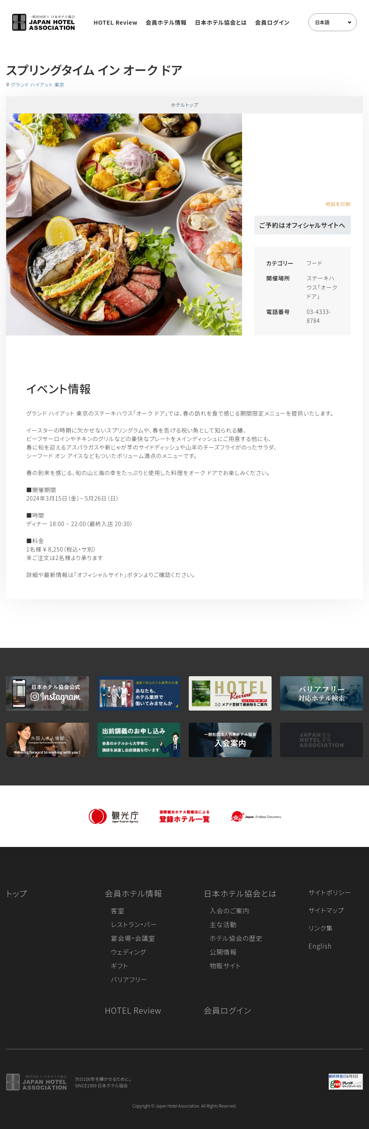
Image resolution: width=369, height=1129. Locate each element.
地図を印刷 (338, 203)
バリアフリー (129, 979)
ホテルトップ (184, 104)
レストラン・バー (134, 924)
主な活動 (223, 924)
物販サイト (225, 965)
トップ (16, 893)
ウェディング (128, 952)
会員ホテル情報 (166, 22)
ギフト (119, 965)
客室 (117, 910)
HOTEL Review (115, 22)
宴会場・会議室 (133, 938)
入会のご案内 (229, 910)
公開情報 (223, 952)
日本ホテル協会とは (221, 22)
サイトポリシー (329, 892)
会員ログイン (272, 22)
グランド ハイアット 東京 (38, 84)
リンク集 (320, 928)
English (320, 946)
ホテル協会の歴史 (236, 938)
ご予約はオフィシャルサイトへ (302, 225)
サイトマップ (326, 910)
